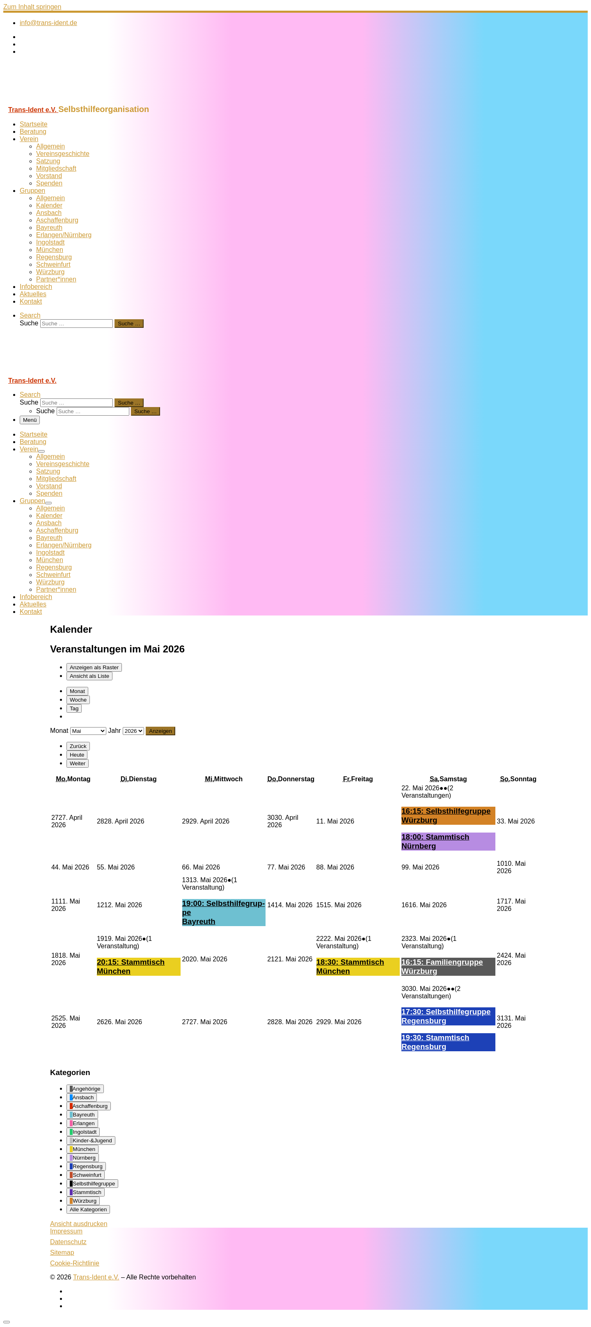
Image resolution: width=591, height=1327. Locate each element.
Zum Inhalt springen (32, 6)
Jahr (114, 730)
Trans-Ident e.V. (96, 1277)
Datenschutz (68, 1241)
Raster (94, 667)
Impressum (66, 1231)
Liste (89, 676)
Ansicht (79, 1223)
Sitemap (62, 1252)
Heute (77, 755)
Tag (74, 708)
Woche (78, 700)
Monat (77, 691)
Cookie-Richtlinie (74, 1263)
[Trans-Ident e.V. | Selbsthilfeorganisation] (54, 100)
